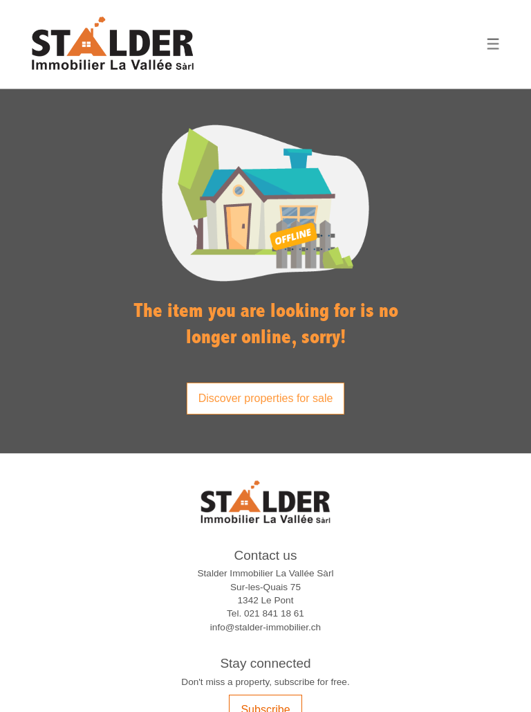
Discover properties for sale (265, 398)
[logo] (112, 44)
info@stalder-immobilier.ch (265, 627)
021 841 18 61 (274, 613)
